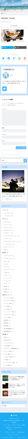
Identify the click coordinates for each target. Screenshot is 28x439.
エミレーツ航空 (9, 351)
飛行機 (5, 334)
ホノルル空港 (8, 317)
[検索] (25, 160)
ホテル (5, 219)
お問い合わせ (21, 432)
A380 (6, 337)
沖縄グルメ (8, 292)
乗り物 (6, 286)
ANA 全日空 (8, 340)
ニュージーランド (9, 270)
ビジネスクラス (18, 427)
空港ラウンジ (7, 295)
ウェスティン (8, 233)
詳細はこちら (9, 199)
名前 (3, 128)
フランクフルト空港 (10, 315)
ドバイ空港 (8, 306)
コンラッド (8, 225)
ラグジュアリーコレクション (12, 241)
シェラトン (8, 239)
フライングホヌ (9, 343)
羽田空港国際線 (9, 329)
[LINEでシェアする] (19, 59)
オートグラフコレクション (12, 236)
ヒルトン (7, 222)
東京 (6, 250)
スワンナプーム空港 (10, 301)
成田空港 (7, 320)
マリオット (8, 227)
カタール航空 (8, 354)
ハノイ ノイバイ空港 (10, 312)
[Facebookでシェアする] (8, 59)
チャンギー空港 (9, 304)
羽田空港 (7, 326)
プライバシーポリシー (14, 434)
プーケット (8, 278)
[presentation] (11, 152)
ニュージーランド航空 (10, 362)
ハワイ (5, 210)
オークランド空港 (9, 298)
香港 (24, 425)
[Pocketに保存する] (24, 59)
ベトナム (7, 281)
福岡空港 (7, 323)
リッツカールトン (9, 244)
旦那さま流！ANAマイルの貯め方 (11, 420)
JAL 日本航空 (8, 346)
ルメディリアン (9, 247)
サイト (3, 140)
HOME (14, 415)
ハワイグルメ (8, 213)
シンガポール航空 (9, 357)
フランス (7, 275)
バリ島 (6, 272)
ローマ (6, 284)
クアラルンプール (9, 259)
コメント (4, 109)
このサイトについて (14, 418)
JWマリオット (8, 230)
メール (4, 134)
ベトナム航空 (8, 365)
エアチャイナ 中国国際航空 (12, 349)
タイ (6, 264)
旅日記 (5, 253)
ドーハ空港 (8, 309)
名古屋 (6, 289)
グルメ (6, 261)
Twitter (4, 91)
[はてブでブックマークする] (14, 59)
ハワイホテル (8, 216)
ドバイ (6, 267)
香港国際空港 (8, 331)
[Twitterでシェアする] (3, 59)
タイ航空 (7, 360)
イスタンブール (9, 256)
